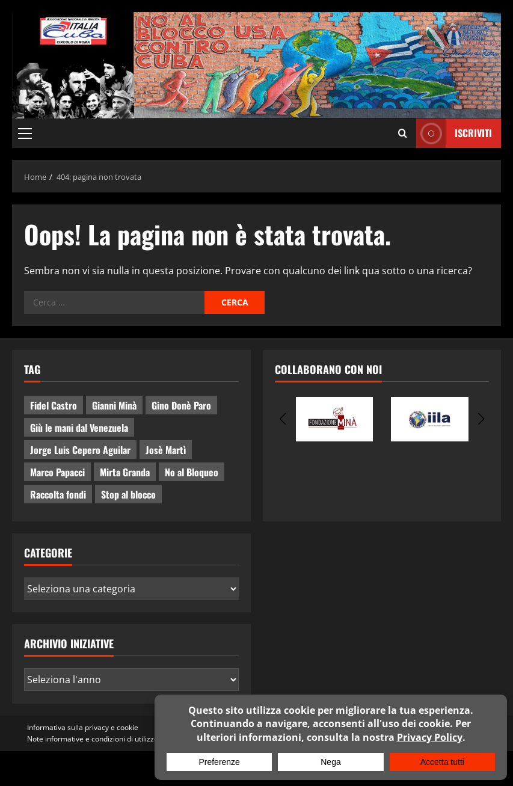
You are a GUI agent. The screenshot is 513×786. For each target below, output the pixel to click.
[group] (334, 419)
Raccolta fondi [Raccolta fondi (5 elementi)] (58, 494)
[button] (25, 133)
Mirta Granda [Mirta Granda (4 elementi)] (125, 472)
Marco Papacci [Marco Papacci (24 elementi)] (57, 472)
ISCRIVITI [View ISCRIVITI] (454, 133)
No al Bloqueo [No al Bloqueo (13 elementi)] (191, 472)
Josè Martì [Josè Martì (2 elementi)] (166, 450)
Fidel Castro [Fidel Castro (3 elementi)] (53, 405)
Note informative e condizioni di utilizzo (92, 739)
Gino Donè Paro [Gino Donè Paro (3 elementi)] (181, 405)
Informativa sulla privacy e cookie (82, 727)
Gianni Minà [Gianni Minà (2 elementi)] (114, 405)
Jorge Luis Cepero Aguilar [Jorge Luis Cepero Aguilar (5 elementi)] (80, 450)
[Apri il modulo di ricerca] (402, 132)
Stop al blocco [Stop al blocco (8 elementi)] (128, 494)
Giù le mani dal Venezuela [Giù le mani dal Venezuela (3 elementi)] (79, 427)
